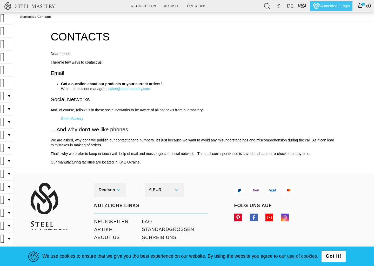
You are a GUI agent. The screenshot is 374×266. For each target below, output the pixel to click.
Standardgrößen (166, 229)
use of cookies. (302, 256)
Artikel (170, 6)
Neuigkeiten (142, 6)
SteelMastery (29, 6)
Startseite (27, 17)
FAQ (145, 221)
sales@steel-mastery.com (129, 89)
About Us (105, 237)
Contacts (44, 17)
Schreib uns (157, 237)
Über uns (196, 6)
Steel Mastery (72, 119)
